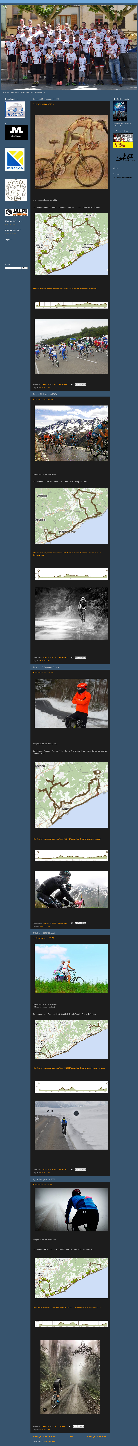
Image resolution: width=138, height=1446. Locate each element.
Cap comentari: (63, 384)
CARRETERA (45, 388)
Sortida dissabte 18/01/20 (43, 672)
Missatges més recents (44, 1436)
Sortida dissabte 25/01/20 (43, 399)
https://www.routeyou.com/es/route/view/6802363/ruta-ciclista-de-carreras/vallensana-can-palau (69, 1068)
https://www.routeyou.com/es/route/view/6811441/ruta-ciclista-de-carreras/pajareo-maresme (67, 839)
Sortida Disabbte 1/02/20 (43, 104)
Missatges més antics (97, 1436)
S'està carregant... (11, 224)
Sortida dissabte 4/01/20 (43, 1184)
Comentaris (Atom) (49, 1441)
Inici (71, 1436)
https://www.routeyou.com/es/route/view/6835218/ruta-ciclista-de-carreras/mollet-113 (65, 289)
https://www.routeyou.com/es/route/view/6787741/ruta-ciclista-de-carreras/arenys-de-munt (67, 1307)
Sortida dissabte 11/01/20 (43, 938)
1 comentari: (62, 1426)
